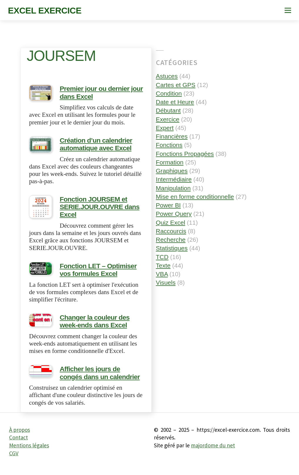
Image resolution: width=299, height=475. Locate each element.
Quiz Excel (170, 222)
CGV (14, 457)
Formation (170, 162)
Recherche (171, 239)
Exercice (167, 119)
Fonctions (169, 144)
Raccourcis (171, 231)
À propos (19, 434)
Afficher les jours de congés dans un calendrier (98, 378)
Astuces (167, 76)
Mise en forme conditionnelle (195, 196)
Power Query (174, 213)
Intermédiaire (174, 179)
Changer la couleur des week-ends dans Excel (101, 320)
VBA (162, 274)
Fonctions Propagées (185, 153)
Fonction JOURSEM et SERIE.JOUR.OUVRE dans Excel (96, 208)
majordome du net (213, 450)
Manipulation (173, 188)
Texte (163, 265)
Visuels (166, 282)
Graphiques (172, 170)
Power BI (168, 205)
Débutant (168, 110)
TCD (162, 257)
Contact (18, 442)
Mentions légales (29, 450)
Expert (165, 127)
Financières (172, 136)
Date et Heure (175, 102)
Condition (169, 93)
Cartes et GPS (176, 84)
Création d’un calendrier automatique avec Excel (93, 147)
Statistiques (172, 248)
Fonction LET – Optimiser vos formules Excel (101, 270)
